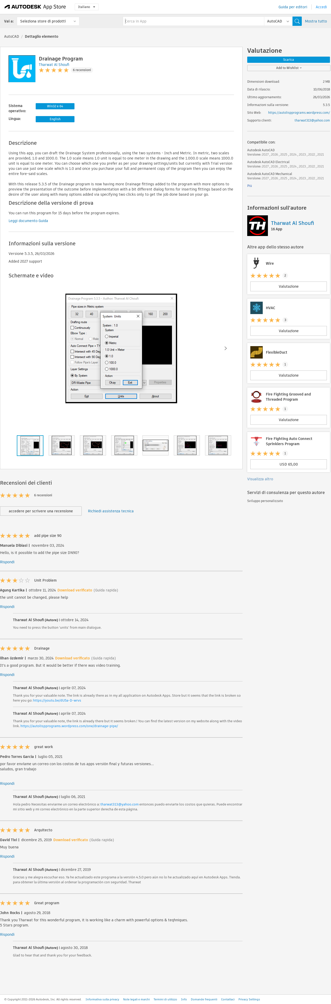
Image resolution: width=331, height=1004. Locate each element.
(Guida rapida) (106, 590)
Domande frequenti (204, 999)
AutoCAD (11, 36)
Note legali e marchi (136, 999)
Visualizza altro (260, 479)
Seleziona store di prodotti (43, 21)
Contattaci (228, 999)
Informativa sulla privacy (102, 999)
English (55, 119)
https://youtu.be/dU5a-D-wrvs (57, 700)
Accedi (321, 7)
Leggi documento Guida (28, 220)
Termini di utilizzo (165, 999)
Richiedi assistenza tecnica (111, 511)
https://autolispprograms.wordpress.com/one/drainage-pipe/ (69, 726)
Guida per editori (293, 7)
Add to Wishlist (289, 68)
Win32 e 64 (55, 106)
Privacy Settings (249, 999)
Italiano (86, 7)
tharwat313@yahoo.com (119, 804)
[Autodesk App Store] (35, 7)
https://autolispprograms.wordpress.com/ (299, 112)
